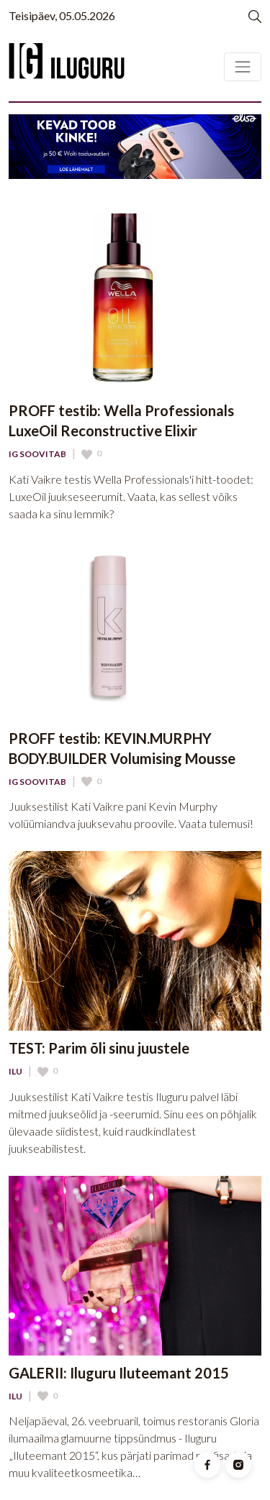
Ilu (15, 1071)
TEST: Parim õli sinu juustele (99, 1048)
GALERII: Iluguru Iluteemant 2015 (119, 1372)
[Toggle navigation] (242, 66)
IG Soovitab (37, 454)
